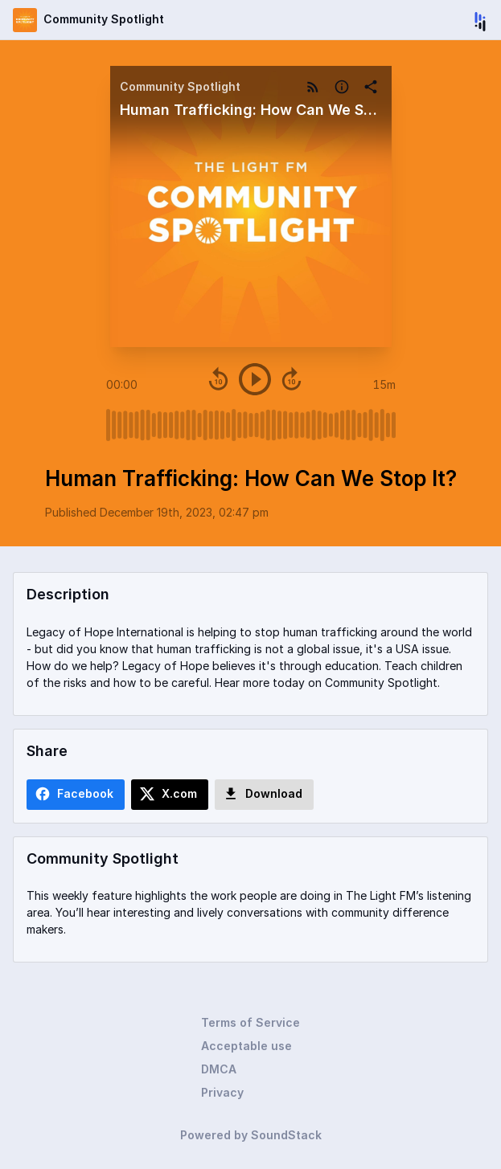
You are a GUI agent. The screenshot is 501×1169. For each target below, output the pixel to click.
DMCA (218, 1069)
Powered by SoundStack (251, 1135)
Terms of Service (250, 1022)
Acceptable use (246, 1046)
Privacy (222, 1092)
